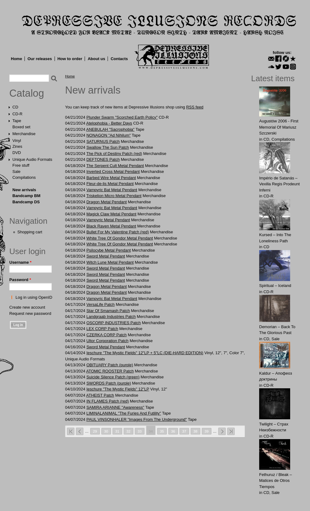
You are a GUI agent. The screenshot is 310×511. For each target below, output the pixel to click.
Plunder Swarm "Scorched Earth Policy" (122, 117)
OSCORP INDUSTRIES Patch (113, 322)
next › (222, 431)
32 (128, 431)
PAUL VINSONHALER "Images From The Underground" (136, 419)
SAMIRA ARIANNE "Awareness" (115, 407)
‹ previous (79, 431)
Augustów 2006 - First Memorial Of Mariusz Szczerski (278, 127)
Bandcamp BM (26, 195)
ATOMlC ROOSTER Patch (110, 371)
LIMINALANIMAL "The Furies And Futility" (123, 413)
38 (195, 431)
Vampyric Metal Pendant (108, 220)
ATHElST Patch (100, 395)
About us (96, 58)
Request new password (30, 313)
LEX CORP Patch (102, 328)
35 (162, 431)
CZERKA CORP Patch (106, 335)
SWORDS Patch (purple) (108, 383)
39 (207, 431)
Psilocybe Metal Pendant (108, 250)
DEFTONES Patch (103, 159)
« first (70, 431)
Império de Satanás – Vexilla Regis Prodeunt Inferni (279, 184)
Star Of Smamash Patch (108, 310)
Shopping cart (29, 232)
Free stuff (20, 165)
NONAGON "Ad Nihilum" (108, 135)
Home (16, 58)
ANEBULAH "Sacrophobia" (110, 129)
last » (231, 431)
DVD (16, 152)
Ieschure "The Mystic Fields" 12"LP (117, 389)
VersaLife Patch (100, 304)
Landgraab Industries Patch (111, 316)
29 (95, 431)
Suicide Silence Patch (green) (113, 377)
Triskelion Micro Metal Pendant (113, 195)
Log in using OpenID (34, 297)
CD (15, 107)
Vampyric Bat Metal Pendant (111, 189)
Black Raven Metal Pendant (111, 226)
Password (20, 279)
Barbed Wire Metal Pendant (111, 177)
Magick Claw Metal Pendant (111, 214)
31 (117, 431)
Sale (16, 171)
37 (184, 431)
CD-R (17, 114)
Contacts (119, 58)
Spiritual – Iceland (275, 285)
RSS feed (194, 107)
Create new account (27, 307)
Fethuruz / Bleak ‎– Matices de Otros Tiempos (275, 480)
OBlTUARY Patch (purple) (109, 365)
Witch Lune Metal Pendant (110, 262)
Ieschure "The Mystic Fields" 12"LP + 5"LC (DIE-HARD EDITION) (144, 352)
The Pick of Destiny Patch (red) (114, 153)
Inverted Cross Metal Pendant (113, 171)
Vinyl (16, 140)
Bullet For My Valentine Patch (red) (117, 232)
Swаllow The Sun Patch (107, 147)
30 (106, 431)
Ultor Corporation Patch (107, 340)
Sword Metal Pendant (105, 256)
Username (20, 262)
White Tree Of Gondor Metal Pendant (119, 238)
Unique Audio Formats (32, 159)
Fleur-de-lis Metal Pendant (110, 183)
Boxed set (21, 127)
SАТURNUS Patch (103, 141)
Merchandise (23, 133)
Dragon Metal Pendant (106, 202)
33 (140, 431)
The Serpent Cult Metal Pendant (115, 165)
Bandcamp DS (26, 202)
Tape (16, 120)
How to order (69, 58)
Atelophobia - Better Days (109, 123)
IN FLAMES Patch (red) (107, 401)
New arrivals (24, 189)
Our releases (40, 58)
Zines (17, 146)
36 (173, 431)
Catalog (26, 93)
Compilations (24, 177)
